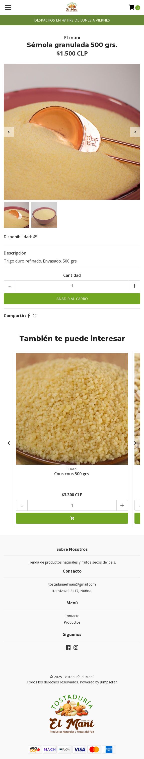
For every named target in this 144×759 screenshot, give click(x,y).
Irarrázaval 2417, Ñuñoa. (72, 590)
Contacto (72, 615)
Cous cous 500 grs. (72, 473)
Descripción (15, 253)
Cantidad (72, 275)
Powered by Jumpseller (98, 682)
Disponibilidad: (18, 236)
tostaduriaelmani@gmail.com (72, 584)
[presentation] (9, 132)
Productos (72, 622)
